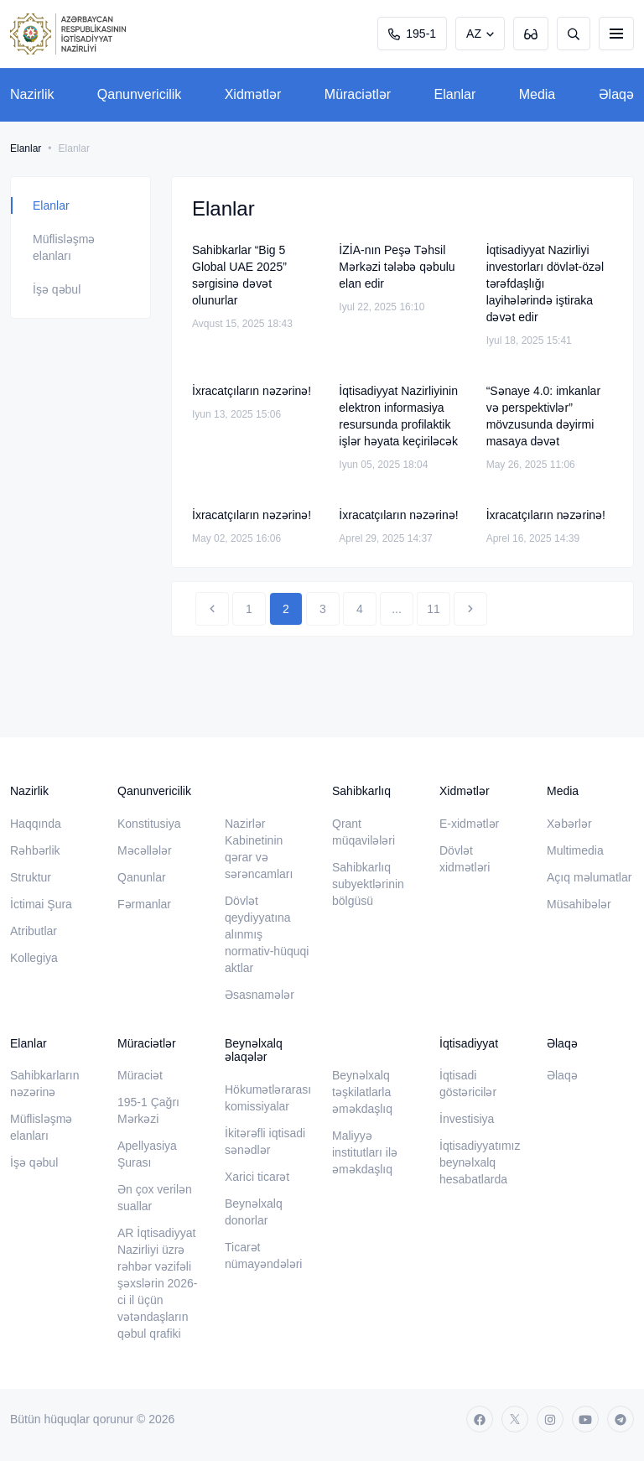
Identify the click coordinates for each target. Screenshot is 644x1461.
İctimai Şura (41, 904)
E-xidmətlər (469, 823)
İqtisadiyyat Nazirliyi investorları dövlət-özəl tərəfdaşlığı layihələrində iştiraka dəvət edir (545, 283)
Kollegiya (34, 957)
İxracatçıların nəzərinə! (251, 391)
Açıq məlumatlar (589, 877)
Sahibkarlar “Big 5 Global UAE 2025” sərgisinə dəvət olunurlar (239, 275)
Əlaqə (616, 94)
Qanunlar (141, 877)
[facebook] (479, 1419)
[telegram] (620, 1419)
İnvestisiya (466, 1119)
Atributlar (33, 931)
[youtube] (585, 1419)
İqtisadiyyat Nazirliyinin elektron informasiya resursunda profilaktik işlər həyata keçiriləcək (398, 416)
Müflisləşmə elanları (64, 247)
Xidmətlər (253, 94)
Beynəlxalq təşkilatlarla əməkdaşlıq (362, 1091)
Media (537, 94)
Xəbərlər (569, 823)
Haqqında (35, 823)
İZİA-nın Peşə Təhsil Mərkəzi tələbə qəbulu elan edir (396, 266)
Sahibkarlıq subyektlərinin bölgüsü (368, 883)
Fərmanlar (144, 904)
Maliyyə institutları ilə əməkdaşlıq (364, 1152)
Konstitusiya (148, 823)
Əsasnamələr (259, 994)
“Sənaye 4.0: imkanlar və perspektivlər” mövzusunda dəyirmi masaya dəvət (543, 416)
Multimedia (575, 850)
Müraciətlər (358, 94)
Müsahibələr (579, 904)
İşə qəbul (56, 289)
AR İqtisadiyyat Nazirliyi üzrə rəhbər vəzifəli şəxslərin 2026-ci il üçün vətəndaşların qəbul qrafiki (157, 1283)
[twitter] (514, 1419)
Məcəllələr (144, 850)
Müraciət (140, 1075)
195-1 (412, 33)
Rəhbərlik (35, 850)
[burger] (616, 33)
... (397, 609)
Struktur (30, 877)
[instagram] (550, 1419)
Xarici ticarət (257, 1176)
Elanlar (455, 94)
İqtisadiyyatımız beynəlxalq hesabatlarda (479, 1162)
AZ (473, 33)
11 (433, 609)
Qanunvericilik (139, 94)
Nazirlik (32, 94)
